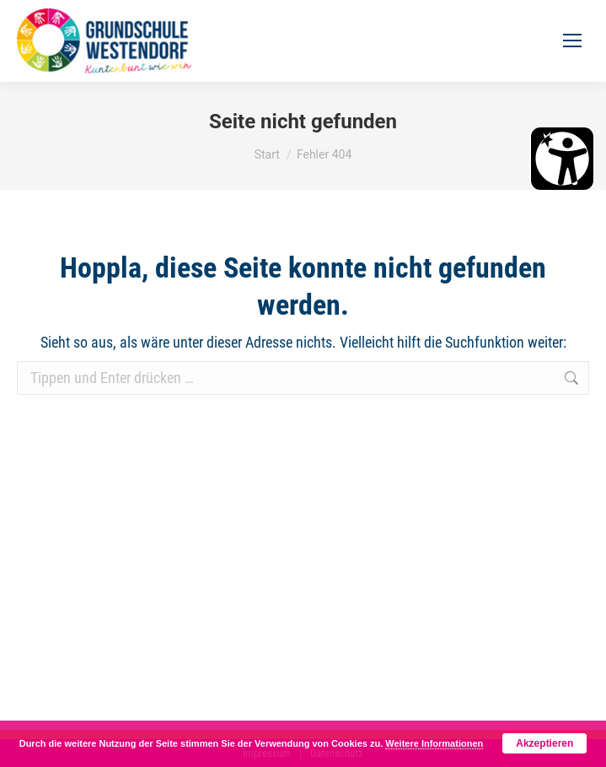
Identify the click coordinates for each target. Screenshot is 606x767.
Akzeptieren (544, 743)
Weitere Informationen (434, 743)
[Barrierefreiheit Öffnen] (562, 159)
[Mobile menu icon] (572, 40)
